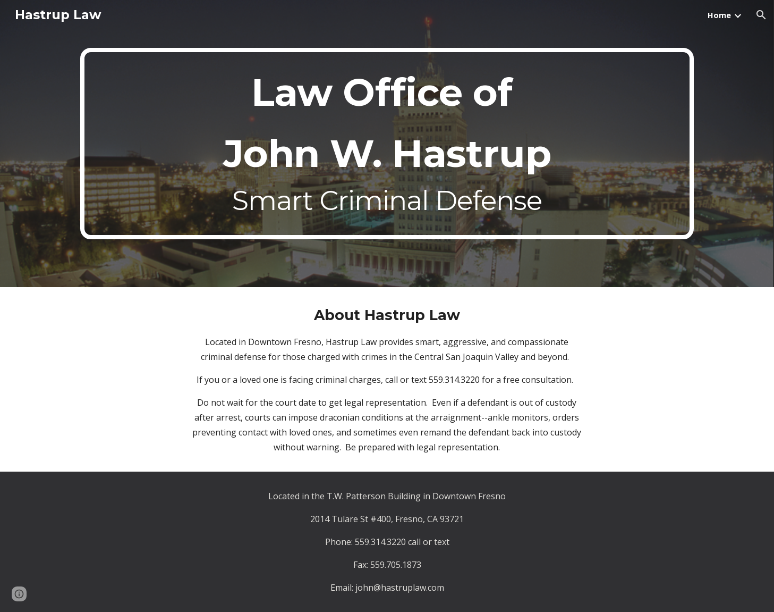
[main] (386, 143)
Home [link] (719, 15)
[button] (761, 15)
